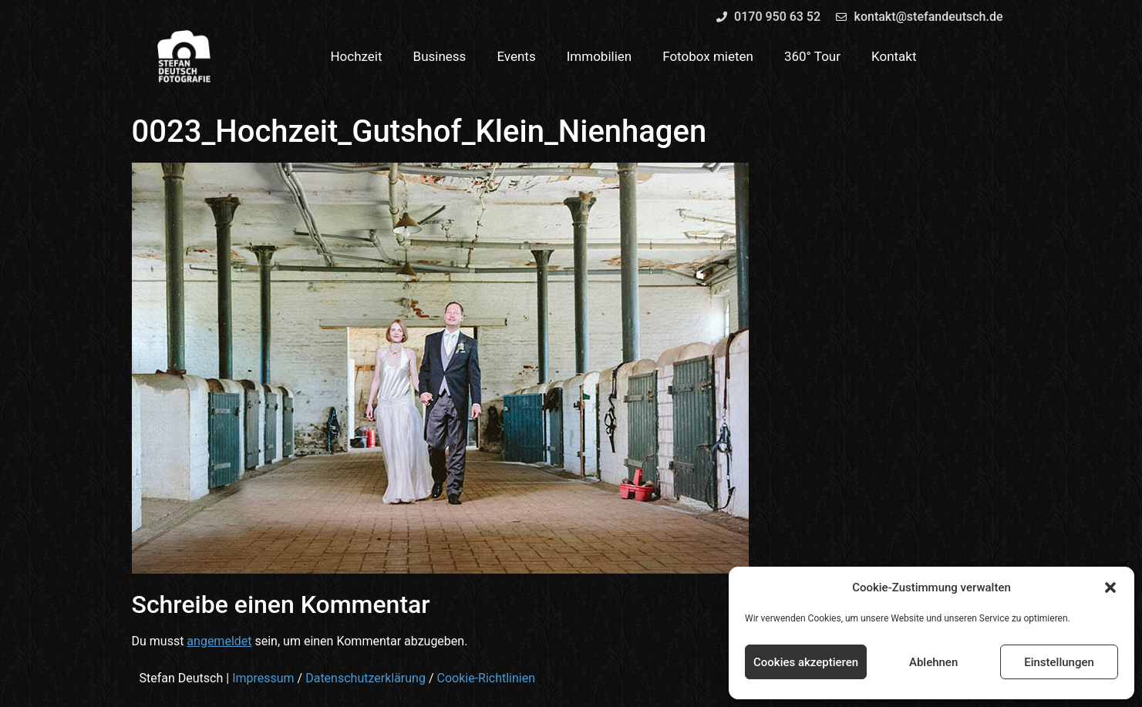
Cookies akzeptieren (805, 662)
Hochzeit (356, 56)
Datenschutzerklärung (365, 678)
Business (440, 56)
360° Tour (812, 56)
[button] (1110, 587)
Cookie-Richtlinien (485, 678)
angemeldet (219, 641)
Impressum (263, 678)
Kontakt (894, 56)
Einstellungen (1059, 662)
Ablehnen (933, 662)
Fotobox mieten (707, 56)
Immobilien (599, 56)
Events (516, 56)
